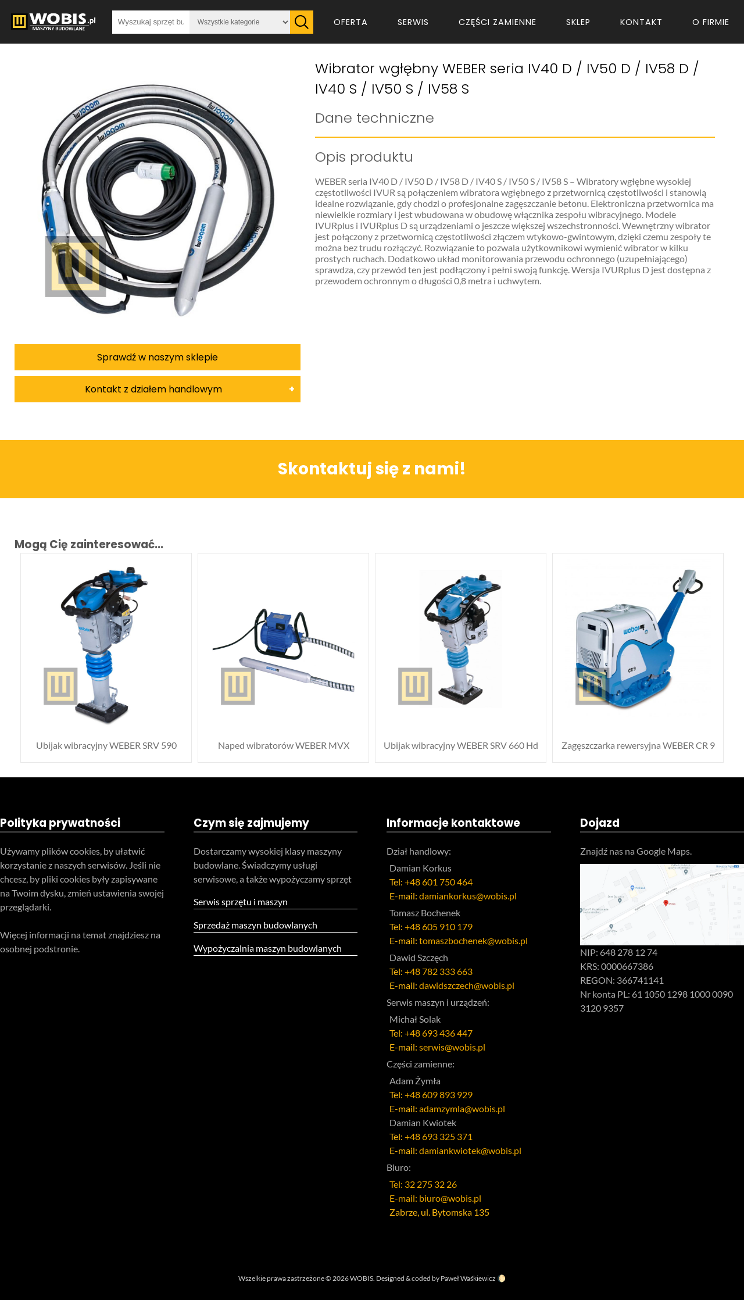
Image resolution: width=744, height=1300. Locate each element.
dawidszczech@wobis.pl (466, 985)
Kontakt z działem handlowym (153, 389)
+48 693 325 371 (439, 1136)
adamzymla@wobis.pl (462, 1108)
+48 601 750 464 (439, 881)
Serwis (413, 22)
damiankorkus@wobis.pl (468, 895)
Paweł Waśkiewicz (468, 1278)
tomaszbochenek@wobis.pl (473, 940)
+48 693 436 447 (439, 1032)
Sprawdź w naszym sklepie (157, 357)
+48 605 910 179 (439, 926)
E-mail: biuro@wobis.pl (435, 1197)
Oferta (351, 22)
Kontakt (641, 22)
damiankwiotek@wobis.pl (470, 1150)
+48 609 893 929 (439, 1094)
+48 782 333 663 (439, 971)
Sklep (578, 22)
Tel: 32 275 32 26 (423, 1184)
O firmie (710, 22)
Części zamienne (497, 22)
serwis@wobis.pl (452, 1046)
